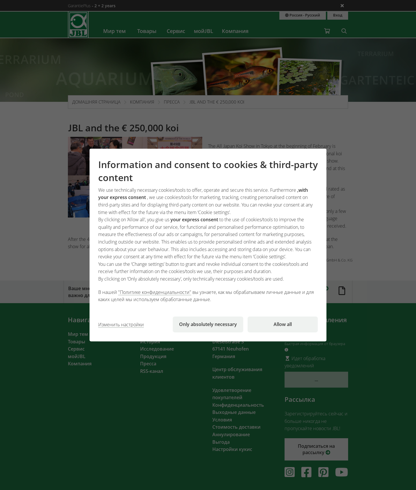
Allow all (283, 324)
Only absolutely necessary (208, 324)
